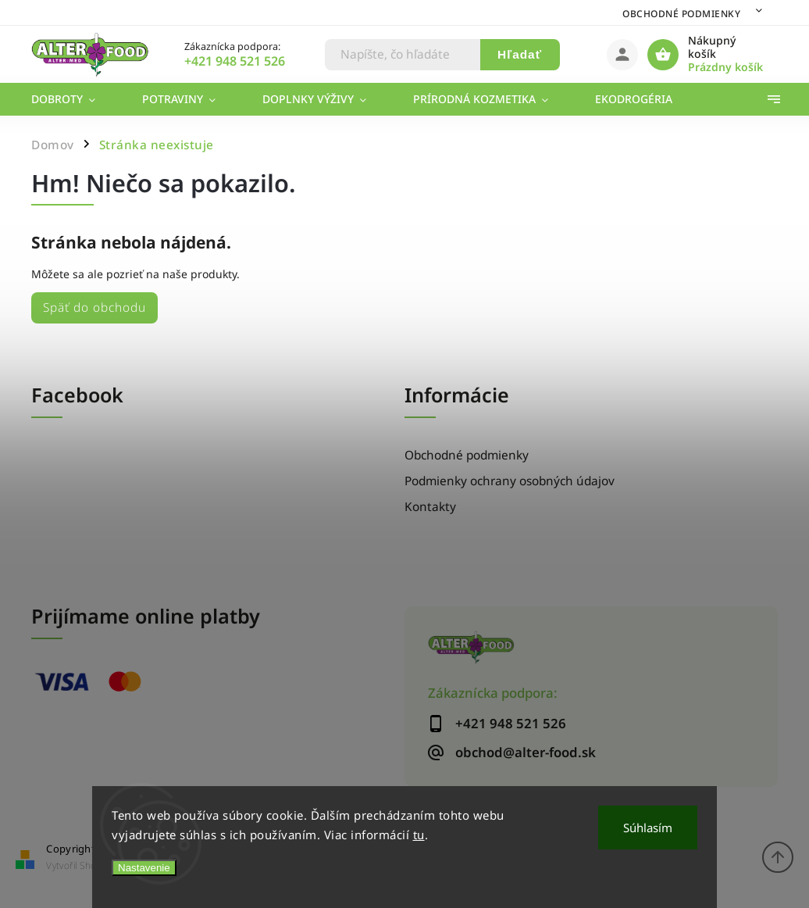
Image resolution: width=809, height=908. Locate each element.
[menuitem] (75, 99)
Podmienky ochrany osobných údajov (509, 481)
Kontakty (430, 507)
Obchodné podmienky (681, 13)
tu (419, 834)
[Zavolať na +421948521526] (254, 61)
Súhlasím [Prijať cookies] (647, 827)
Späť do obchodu (94, 307)
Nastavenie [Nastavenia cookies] (144, 868)
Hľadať (519, 54)
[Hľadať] (403, 54)
